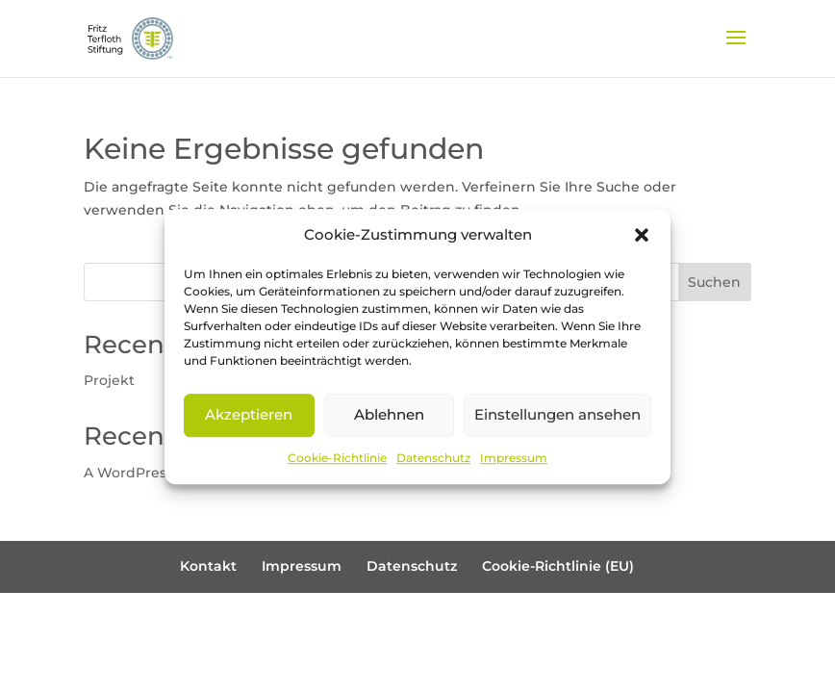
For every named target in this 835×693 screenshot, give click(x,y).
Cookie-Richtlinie (337, 457)
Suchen (714, 282)
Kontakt (208, 566)
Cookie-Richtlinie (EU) (558, 566)
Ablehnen (389, 415)
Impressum (513, 457)
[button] (641, 234)
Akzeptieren (248, 415)
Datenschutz (433, 457)
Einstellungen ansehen (557, 415)
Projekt (109, 380)
